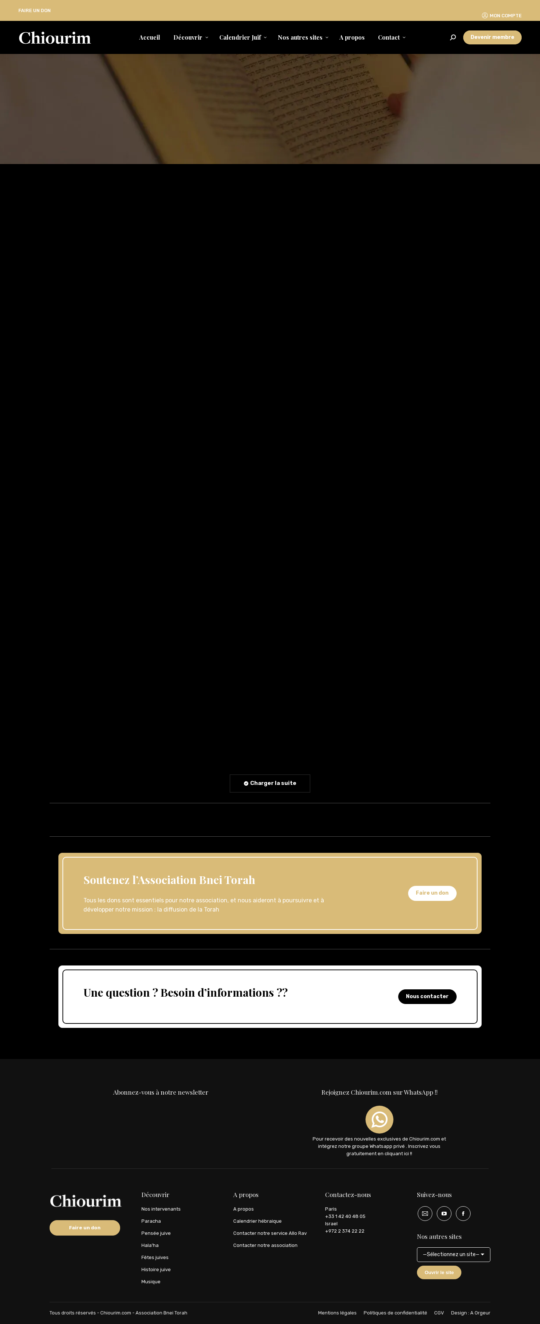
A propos (243, 1209)
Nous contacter (427, 996)
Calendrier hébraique (257, 1221)
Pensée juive (156, 1233)
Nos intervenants (161, 1209)
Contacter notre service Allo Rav (270, 1233)
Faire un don (432, 893)
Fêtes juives (155, 1257)
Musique (151, 1281)
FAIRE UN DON (34, 10)
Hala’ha (150, 1245)
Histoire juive (156, 1269)
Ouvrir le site (439, 1272)
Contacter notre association (265, 1245)
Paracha (151, 1221)
